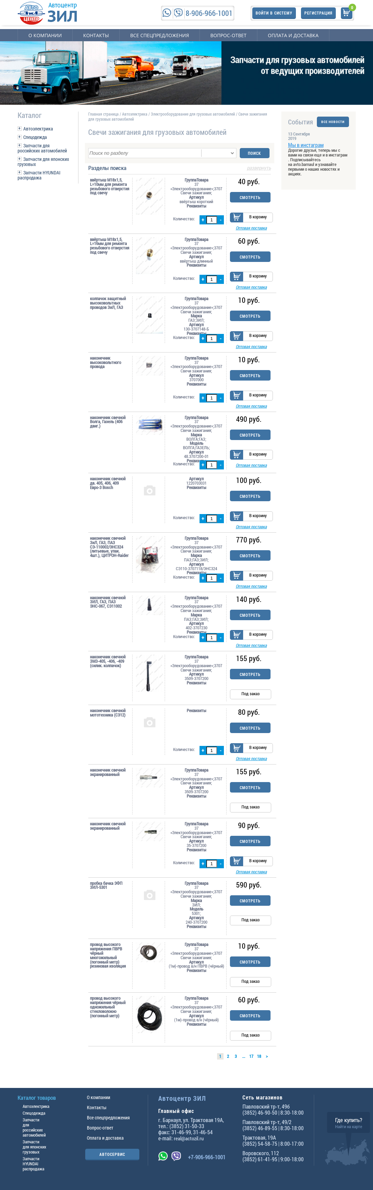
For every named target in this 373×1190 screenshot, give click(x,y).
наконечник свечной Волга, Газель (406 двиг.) (107, 421)
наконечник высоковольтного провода (105, 362)
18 (259, 1057)
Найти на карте (348, 1126)
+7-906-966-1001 (207, 1157)
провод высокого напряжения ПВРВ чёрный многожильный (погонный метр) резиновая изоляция (108, 956)
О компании (45, 35)
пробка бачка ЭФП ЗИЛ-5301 (106, 885)
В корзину (258, 216)
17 (251, 1057)
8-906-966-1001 (209, 13)
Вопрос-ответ (228, 35)
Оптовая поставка (251, 227)
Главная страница (103, 114)
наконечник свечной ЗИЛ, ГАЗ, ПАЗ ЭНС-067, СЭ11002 (107, 602)
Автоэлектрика (38, 128)
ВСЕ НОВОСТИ (333, 122)
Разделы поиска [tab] (179, 168)
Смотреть (250, 197)
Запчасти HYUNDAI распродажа (39, 175)
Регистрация (318, 13)
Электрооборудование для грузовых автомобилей (193, 114)
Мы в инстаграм (306, 144)
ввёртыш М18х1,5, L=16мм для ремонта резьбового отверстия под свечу (109, 245)
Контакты (96, 35)
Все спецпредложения (159, 35)
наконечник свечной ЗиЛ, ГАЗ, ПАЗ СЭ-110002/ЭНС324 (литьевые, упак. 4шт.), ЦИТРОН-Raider (109, 547)
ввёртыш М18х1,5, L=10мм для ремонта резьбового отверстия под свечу (109, 186)
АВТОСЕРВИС (112, 1154)
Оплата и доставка (293, 35)
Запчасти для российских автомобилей (42, 148)
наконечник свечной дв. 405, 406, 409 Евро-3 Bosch (107, 483)
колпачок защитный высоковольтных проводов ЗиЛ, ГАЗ (108, 302)
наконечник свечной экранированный (107, 772)
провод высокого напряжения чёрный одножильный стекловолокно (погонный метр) (107, 1007)
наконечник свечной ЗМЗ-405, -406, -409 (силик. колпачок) (107, 661)
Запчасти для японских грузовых (43, 161)
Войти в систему (274, 13)
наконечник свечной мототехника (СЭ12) (107, 713)
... (243, 1057)
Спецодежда (35, 137)
